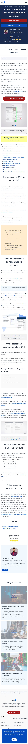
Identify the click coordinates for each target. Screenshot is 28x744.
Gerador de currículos (5, 725)
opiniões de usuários (8, 138)
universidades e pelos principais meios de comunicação (13, 514)
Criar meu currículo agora (14, 20)
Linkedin (5, 569)
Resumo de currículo (8, 161)
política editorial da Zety (16, 496)
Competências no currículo (9, 169)
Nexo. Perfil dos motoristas (9, 528)
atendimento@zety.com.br (21, 718)
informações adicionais (6, 397)
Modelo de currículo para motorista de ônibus (13, 157)
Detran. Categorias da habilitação (10, 526)
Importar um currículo (14, 25)
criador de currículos (19, 131)
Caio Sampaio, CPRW (7, 558)
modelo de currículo (18, 91)
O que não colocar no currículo (10, 159)
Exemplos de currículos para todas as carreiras (14, 171)
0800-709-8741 (21, 717)
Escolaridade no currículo (9, 165)
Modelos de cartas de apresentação (18, 726)
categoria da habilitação (12, 278)
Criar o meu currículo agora (14, 98)
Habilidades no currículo (8, 167)
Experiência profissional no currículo (11, 163)
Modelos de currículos (5, 728)
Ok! (14, 739)
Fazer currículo (14, 712)
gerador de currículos (13, 335)
